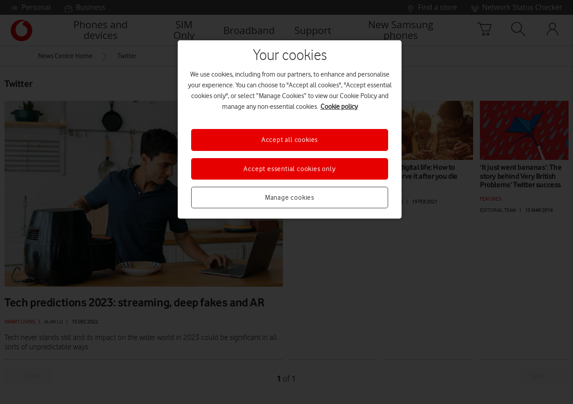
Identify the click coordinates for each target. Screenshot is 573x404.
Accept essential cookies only (289, 169)
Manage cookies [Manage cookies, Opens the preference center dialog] (289, 197)
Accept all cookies (289, 140)
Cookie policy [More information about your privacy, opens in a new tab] (339, 107)
